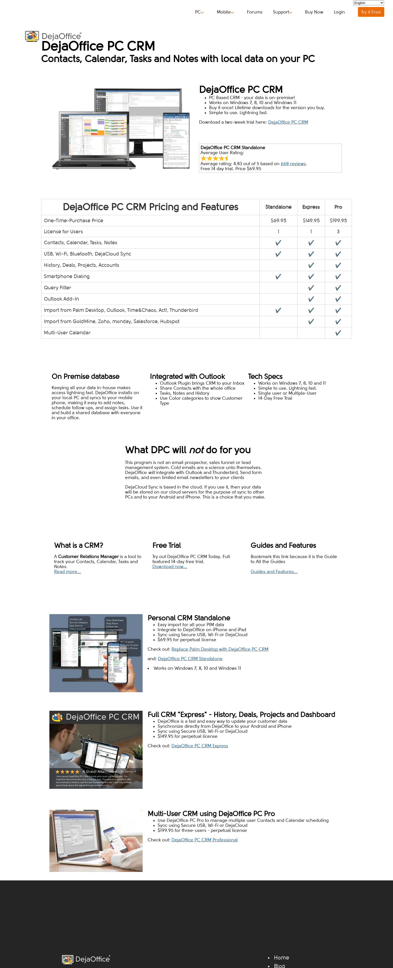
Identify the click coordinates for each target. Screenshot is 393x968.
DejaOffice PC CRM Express (199, 745)
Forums (254, 12)
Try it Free (371, 12)
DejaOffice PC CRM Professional (204, 839)
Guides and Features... (274, 571)
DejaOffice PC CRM (288, 122)
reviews (293, 163)
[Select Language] (368, 3)
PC (199, 12)
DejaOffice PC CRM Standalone (190, 658)
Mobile (225, 12)
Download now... (169, 566)
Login (339, 12)
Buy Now (314, 12)
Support (282, 12)
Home (281, 958)
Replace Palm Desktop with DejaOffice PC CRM (219, 649)
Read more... (67, 571)
